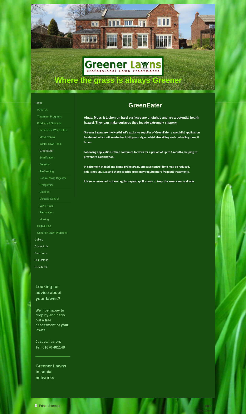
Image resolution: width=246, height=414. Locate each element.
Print (41, 406)
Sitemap (54, 406)
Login (207, 406)
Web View (204, 410)
